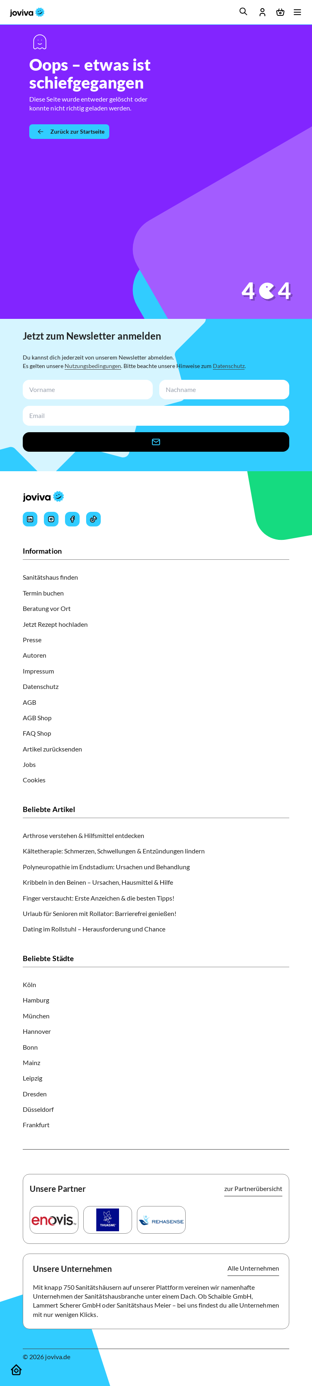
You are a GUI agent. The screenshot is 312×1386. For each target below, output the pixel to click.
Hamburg (36, 1000)
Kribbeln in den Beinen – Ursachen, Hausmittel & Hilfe (98, 882)
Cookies (34, 780)
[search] (243, 11)
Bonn (30, 1047)
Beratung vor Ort (47, 608)
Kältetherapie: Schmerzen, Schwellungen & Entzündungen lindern (114, 851)
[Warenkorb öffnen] (280, 12)
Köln (29, 984)
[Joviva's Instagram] (51, 519)
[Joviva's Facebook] (72, 519)
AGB (29, 702)
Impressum (38, 671)
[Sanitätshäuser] (16, 1370)
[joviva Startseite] (27, 12)
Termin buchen (43, 593)
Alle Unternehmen (253, 1268)
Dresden (35, 1094)
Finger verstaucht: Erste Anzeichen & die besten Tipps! (98, 898)
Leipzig (32, 1078)
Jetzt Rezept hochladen (55, 624)
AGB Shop (37, 717)
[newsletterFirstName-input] (86, 390)
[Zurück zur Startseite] (69, 131)
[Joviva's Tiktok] (93, 519)
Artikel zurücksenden (52, 749)
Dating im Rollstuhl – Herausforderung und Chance (94, 929)
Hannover (37, 1031)
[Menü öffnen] (297, 12)
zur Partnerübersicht (253, 1188)
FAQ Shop (37, 733)
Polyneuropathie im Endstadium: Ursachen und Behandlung (106, 867)
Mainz (31, 1062)
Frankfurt (36, 1124)
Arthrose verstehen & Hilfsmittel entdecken (83, 835)
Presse (32, 639)
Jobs (29, 764)
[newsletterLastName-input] (223, 390)
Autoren (34, 655)
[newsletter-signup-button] (156, 442)
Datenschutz (229, 365)
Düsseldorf (38, 1109)
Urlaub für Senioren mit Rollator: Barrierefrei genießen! (99, 913)
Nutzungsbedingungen (93, 365)
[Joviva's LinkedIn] (30, 519)
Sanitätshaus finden (50, 577)
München (36, 1016)
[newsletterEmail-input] (154, 416)
